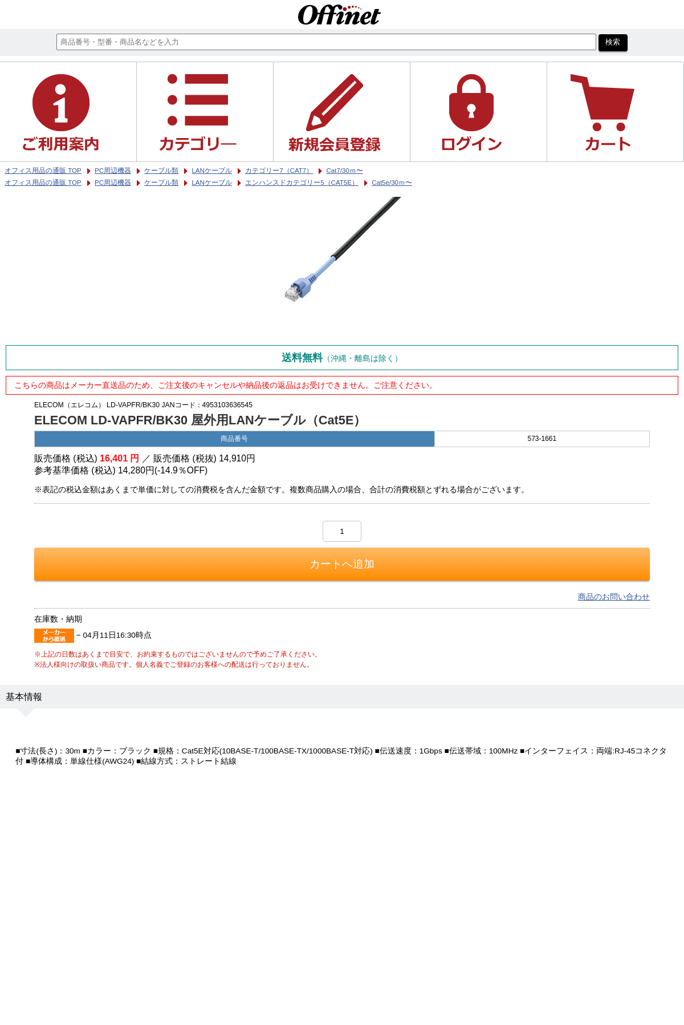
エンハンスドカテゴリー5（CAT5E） (302, 182)
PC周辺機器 (113, 182)
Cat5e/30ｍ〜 (392, 182)
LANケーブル (211, 182)
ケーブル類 (161, 182)
